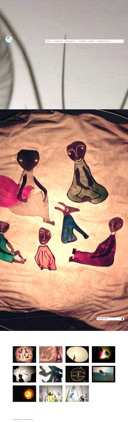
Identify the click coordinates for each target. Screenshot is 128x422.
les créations (58, 41)
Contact (91, 41)
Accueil (48, 41)
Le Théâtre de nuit (103, 41)
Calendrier (82, 41)
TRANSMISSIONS (69, 41)
